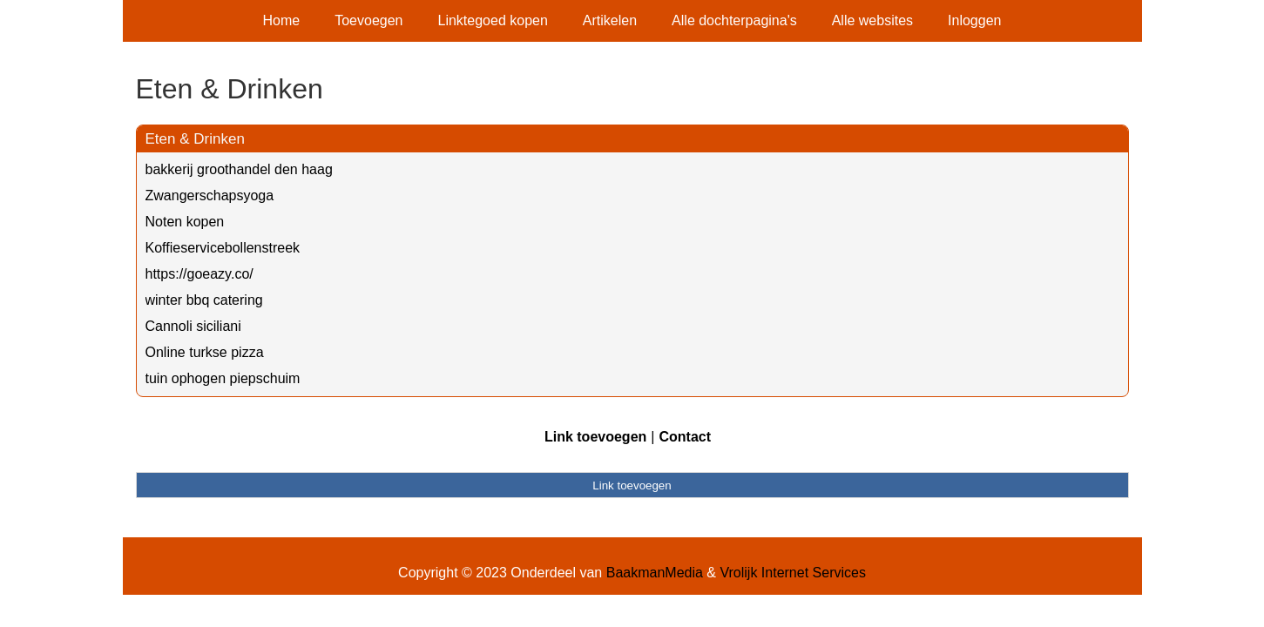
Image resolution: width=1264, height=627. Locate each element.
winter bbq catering (204, 300)
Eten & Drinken (195, 139)
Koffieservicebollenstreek (223, 247)
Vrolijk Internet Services (792, 572)
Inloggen (974, 20)
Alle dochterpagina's (734, 20)
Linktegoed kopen (493, 20)
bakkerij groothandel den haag (239, 169)
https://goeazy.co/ (199, 273)
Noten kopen (185, 221)
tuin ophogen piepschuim (223, 378)
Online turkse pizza (204, 352)
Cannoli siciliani (193, 326)
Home (282, 20)
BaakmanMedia (654, 572)
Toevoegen (368, 20)
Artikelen (610, 20)
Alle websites (872, 20)
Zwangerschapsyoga (209, 195)
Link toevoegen (595, 436)
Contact (685, 436)
